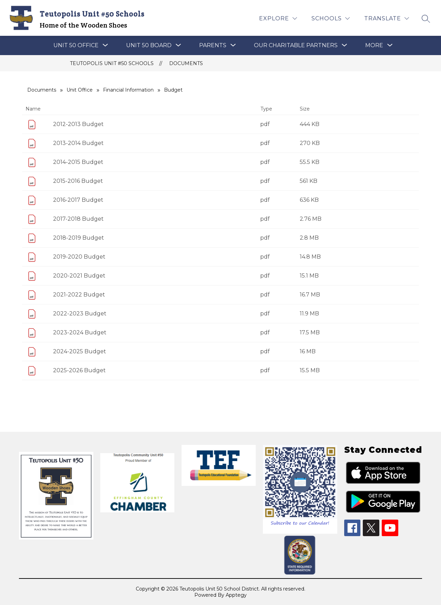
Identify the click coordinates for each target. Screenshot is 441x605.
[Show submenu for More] (374, 45)
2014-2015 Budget (78, 162)
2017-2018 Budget (78, 219)
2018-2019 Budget (78, 237)
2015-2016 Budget (78, 181)
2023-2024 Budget (79, 332)
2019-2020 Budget (79, 256)
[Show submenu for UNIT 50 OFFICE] (76, 45)
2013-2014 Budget (78, 143)
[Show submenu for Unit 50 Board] (149, 45)
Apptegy (236, 595)
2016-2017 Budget (78, 200)
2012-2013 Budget (78, 124)
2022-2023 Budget (79, 313)
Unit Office (79, 90)
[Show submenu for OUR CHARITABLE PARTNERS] (296, 45)
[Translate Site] (386, 18)
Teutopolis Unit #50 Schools (112, 63)
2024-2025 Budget (79, 351)
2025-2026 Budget (79, 370)
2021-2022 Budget (79, 294)
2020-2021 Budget (79, 275)
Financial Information (128, 90)
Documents (186, 63)
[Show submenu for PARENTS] (212, 45)
